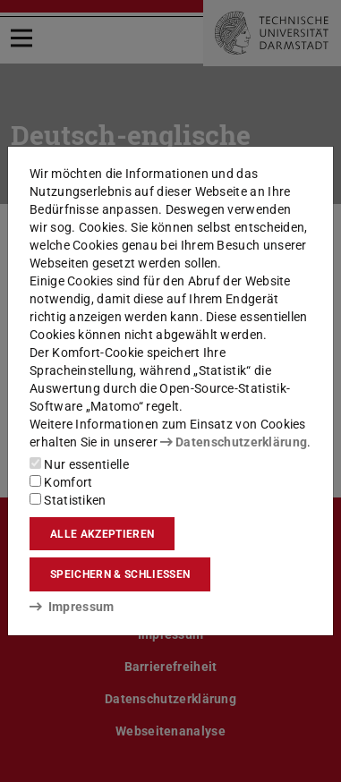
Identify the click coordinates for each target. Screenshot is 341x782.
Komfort (61, 482)
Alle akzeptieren (102, 534)
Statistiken (68, 500)
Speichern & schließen (120, 574)
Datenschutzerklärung (233, 442)
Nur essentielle (79, 464)
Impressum (72, 606)
